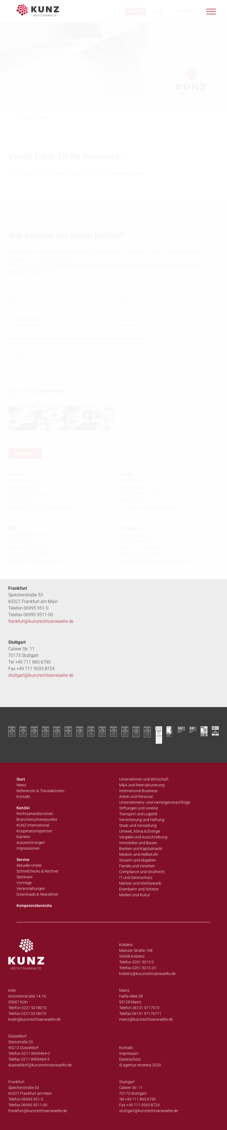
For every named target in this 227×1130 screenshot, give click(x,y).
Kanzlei (23, 808)
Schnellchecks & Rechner (38, 871)
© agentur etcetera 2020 (140, 1065)
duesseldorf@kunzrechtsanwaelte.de (154, 561)
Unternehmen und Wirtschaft (144, 779)
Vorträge (24, 883)
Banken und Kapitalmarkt (141, 848)
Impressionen (28, 848)
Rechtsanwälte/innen (35, 813)
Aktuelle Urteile (29, 865)
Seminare (24, 877)
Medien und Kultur (134, 895)
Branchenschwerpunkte (37, 819)
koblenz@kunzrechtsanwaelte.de (147, 973)
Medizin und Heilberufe (138, 854)
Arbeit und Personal (136, 796)
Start (21, 779)
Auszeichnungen (31, 842)
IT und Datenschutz (135, 877)
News (21, 785)
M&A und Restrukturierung (142, 785)
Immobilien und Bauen (138, 843)
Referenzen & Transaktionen (40, 791)
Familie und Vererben (137, 866)
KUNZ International (33, 825)
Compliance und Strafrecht (142, 872)
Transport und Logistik (138, 814)
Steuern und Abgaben (137, 860)
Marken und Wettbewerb (140, 883)
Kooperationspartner (34, 831)
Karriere (23, 837)
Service (23, 859)
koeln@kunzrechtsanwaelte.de (37, 561)
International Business (138, 791)
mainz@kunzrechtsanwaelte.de (146, 1019)
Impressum (128, 1053)
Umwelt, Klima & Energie (139, 831)
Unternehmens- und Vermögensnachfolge (154, 802)
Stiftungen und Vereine (138, 808)
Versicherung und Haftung (141, 819)
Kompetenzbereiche (34, 905)
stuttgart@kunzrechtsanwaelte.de (40, 675)
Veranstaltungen (31, 888)
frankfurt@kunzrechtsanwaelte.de (40, 621)
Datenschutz (130, 1059)
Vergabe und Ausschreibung (143, 837)
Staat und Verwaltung (138, 825)
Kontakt (23, 796)
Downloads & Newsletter (37, 894)
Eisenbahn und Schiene (138, 889)
